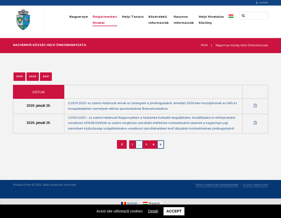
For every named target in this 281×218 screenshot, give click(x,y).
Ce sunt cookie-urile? (254, 194)
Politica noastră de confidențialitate (212, 194)
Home (204, 46)
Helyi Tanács (133, 17)
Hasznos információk (184, 20)
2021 (52, 77)
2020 (36, 77)
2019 (20, 77)
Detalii (153, 211)
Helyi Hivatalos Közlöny (211, 20)
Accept (174, 211)
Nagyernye (78, 17)
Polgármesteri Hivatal (105, 20)
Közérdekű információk (158, 20)
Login (263, 2)
